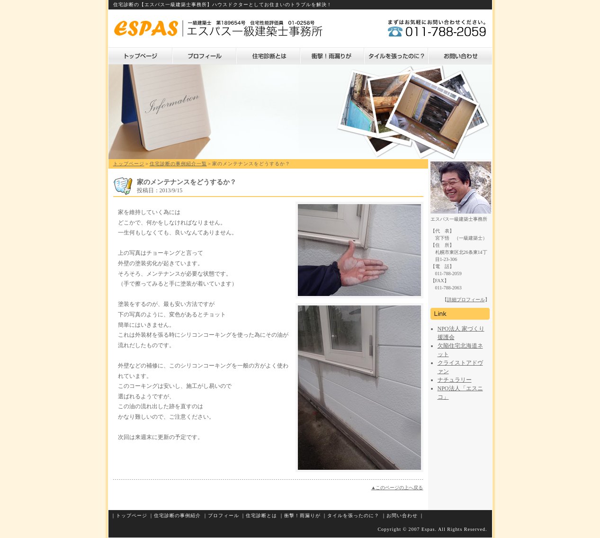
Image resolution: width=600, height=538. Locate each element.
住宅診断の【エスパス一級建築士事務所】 (162, 4)
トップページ (140, 55)
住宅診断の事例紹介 (177, 515)
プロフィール (204, 55)
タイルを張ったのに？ (396, 55)
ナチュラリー (455, 380)
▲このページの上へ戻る (397, 487)
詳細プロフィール (466, 299)
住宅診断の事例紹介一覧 (178, 163)
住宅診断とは (268, 55)
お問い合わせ (460, 55)
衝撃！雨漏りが (332, 55)
